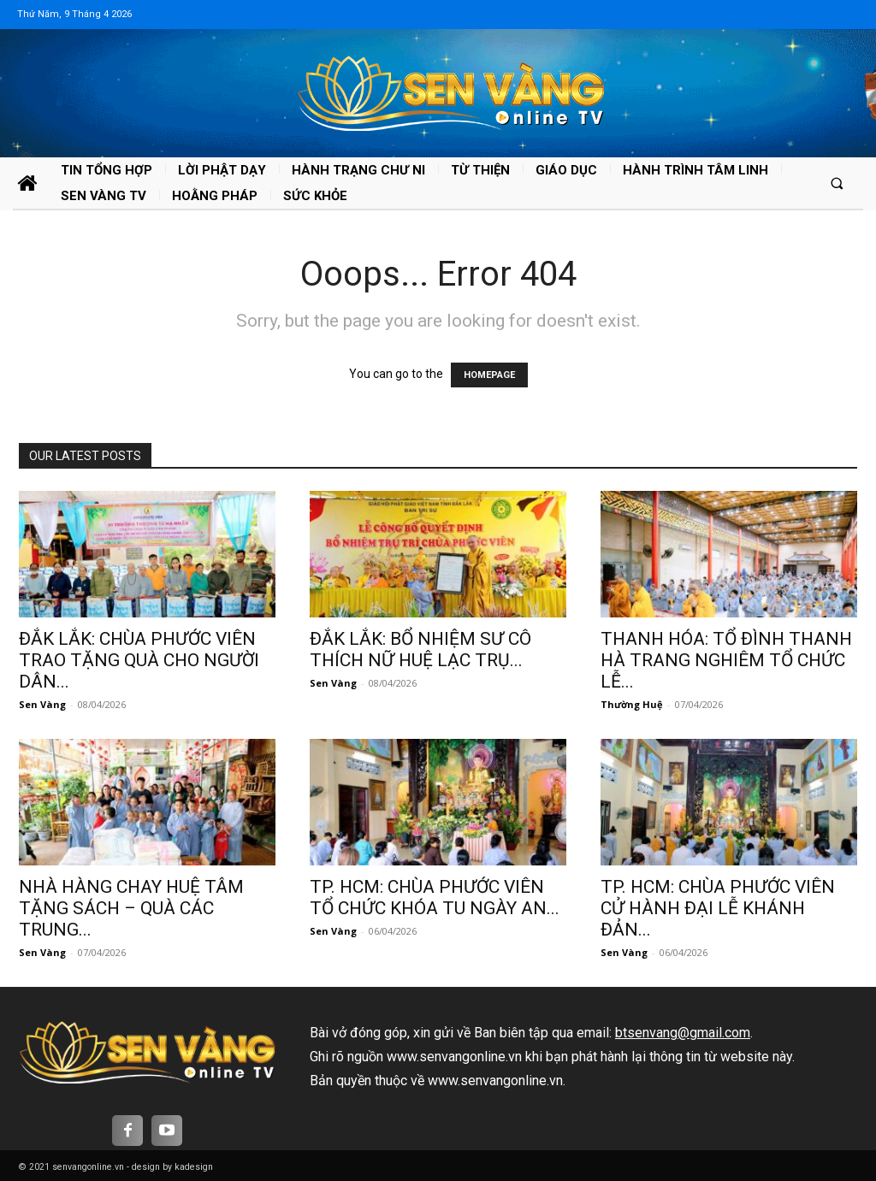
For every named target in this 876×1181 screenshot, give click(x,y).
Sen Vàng (42, 704)
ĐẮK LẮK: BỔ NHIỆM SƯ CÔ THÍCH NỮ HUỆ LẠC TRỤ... (420, 649)
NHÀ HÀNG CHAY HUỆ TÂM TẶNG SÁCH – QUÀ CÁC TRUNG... (131, 908)
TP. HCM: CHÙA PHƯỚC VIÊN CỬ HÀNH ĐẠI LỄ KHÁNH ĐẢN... (718, 908)
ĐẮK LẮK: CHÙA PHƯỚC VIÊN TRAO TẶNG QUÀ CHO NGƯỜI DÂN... (139, 660)
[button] (837, 182)
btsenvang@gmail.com (682, 1033)
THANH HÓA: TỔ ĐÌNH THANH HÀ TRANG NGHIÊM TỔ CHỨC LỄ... (726, 660)
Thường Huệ (632, 704)
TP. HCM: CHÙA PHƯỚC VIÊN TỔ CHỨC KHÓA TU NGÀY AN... (434, 897)
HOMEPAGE (489, 375)
